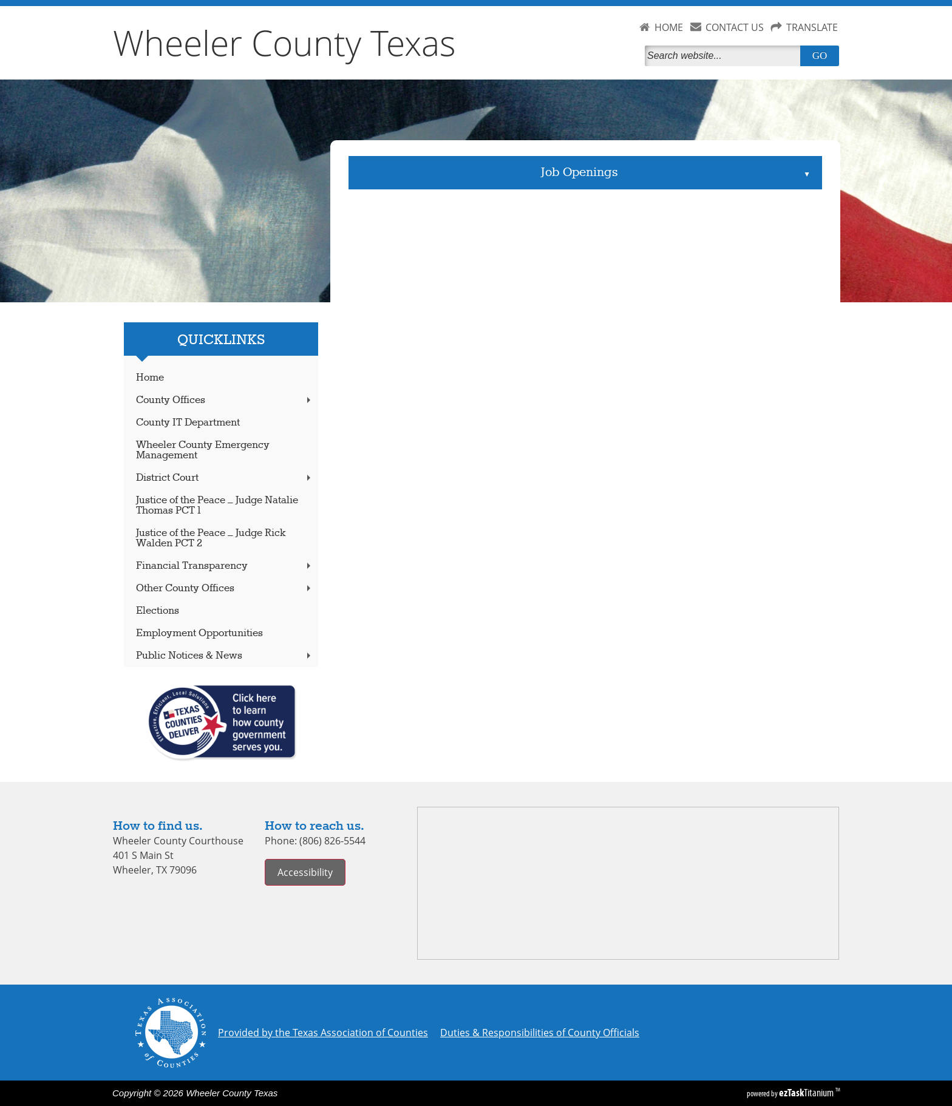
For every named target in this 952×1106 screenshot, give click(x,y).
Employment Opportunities (199, 633)
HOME (668, 27)
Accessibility (305, 872)
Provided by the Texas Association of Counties (323, 1032)
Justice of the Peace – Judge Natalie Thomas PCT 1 (217, 505)
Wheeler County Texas (284, 42)
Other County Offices (224, 588)
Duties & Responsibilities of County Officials (539, 1032)
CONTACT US (735, 27)
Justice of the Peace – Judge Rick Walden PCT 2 (211, 538)
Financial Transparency (224, 566)
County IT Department (188, 422)
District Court (224, 478)
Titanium (807, 1092)
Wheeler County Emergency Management (203, 450)
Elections (157, 611)
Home (150, 377)
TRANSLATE (812, 27)
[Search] (725, 56)
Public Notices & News (224, 656)
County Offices (224, 400)
